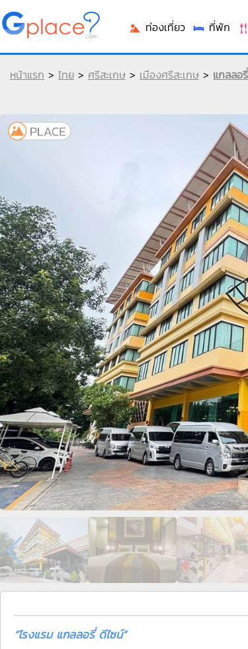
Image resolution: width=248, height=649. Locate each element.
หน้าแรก (27, 75)
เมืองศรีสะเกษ (169, 75)
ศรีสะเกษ (107, 75)
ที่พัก (211, 27)
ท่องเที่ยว (156, 27)
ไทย (66, 75)
